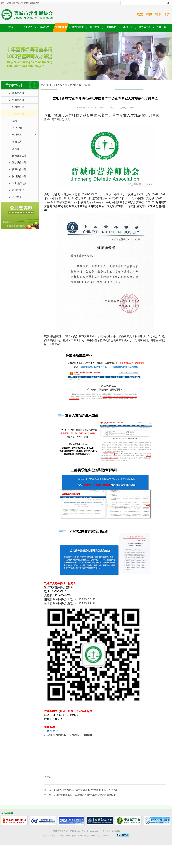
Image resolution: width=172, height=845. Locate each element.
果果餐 (15, 148)
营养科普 (111, 27)
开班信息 (17, 197)
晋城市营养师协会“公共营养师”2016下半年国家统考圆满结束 (84, 795)
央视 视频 (17, 128)
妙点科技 (116, 831)
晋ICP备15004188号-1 (91, 831)
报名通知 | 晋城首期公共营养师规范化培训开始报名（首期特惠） (86, 790)
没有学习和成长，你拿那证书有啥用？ (71, 735)
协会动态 (44, 27)
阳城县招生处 (19, 155)
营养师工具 (144, 27)
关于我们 (27, 27)
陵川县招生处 (19, 176)
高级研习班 (18, 190)
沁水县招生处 (19, 162)
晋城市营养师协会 (54, 119)
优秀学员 (17, 134)
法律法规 (161, 27)
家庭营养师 (18, 93)
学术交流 (94, 27)
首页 (10, 27)
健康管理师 (18, 107)
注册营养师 (18, 100)
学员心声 (17, 141)
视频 (14, 121)
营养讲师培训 (19, 183)
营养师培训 (61, 27)
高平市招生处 (19, 169)
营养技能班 (78, 27)
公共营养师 (18, 114)
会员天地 (128, 27)
